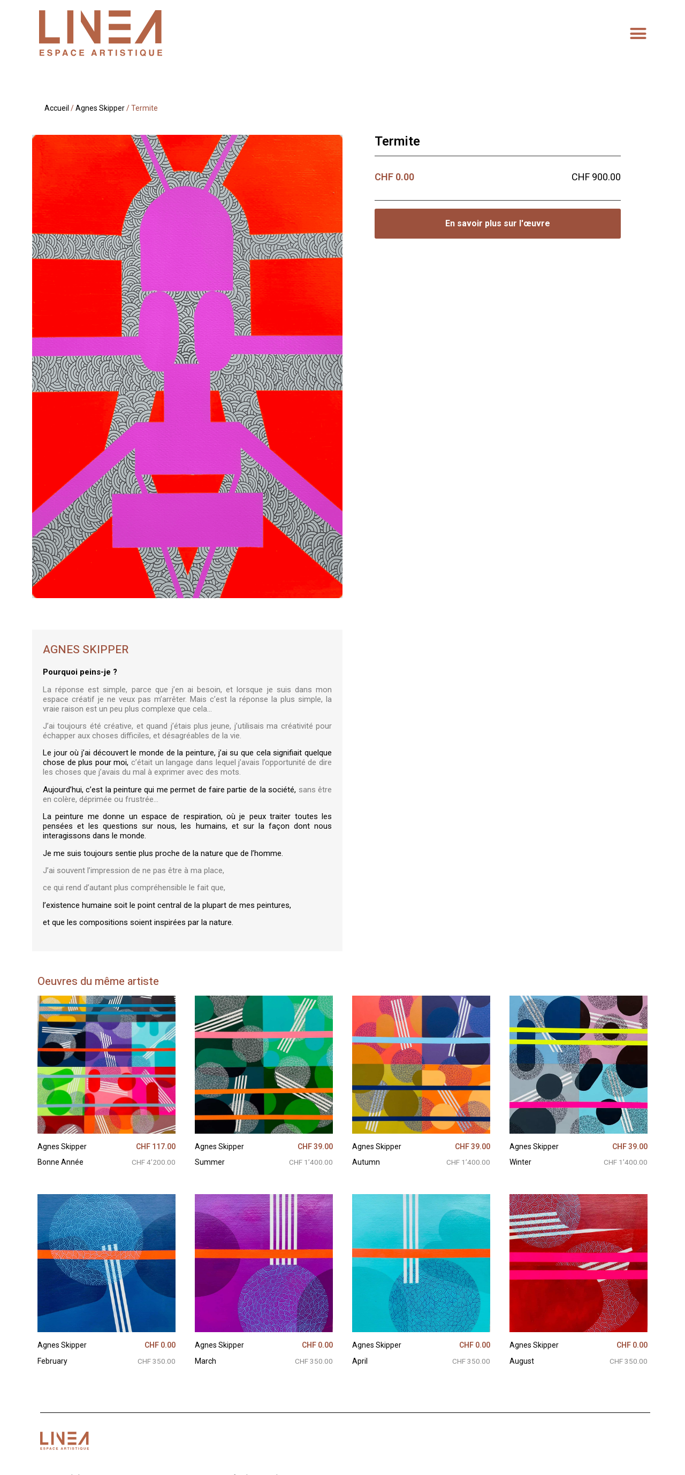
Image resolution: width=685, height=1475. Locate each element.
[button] (638, 33)
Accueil (56, 108)
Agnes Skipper (100, 108)
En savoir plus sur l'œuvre (497, 223)
